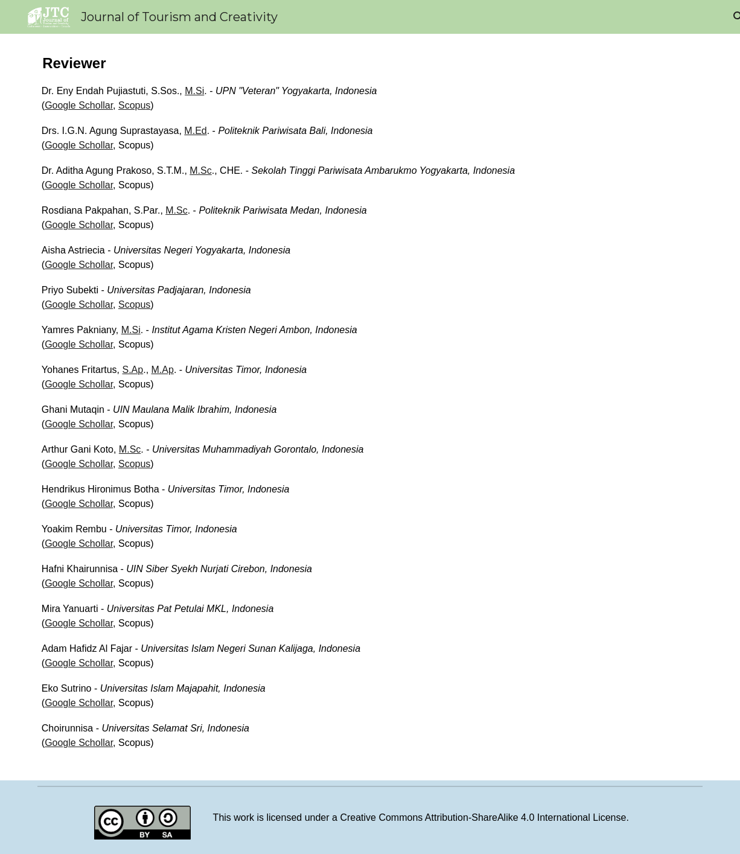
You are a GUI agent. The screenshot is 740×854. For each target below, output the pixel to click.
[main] (370, 407)
